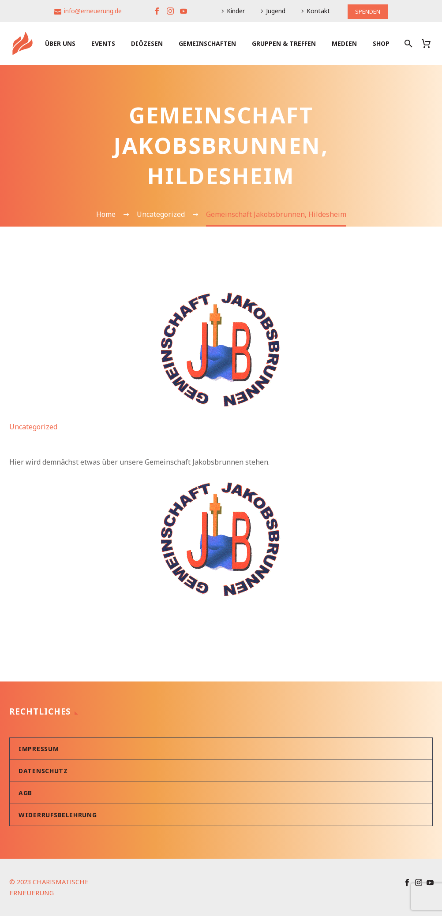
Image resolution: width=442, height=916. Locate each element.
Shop (381, 43)
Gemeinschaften (207, 43)
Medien (344, 43)
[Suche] (407, 43)
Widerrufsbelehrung (58, 815)
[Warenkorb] (429, 43)
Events (103, 43)
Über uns (60, 43)
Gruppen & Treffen (284, 43)
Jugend (274, 11)
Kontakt (316, 11)
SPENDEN (367, 11)
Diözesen (147, 43)
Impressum (39, 749)
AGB (25, 793)
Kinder (234, 11)
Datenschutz (43, 771)
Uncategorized (33, 427)
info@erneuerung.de (91, 11)
